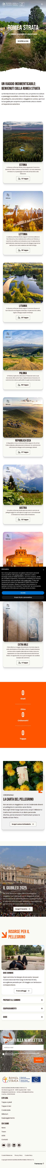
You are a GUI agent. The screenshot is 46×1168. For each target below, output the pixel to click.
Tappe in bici (6, 1106)
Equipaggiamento (8, 1118)
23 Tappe (23, 317)
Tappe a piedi (7, 1102)
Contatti (5, 1139)
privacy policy (19, 575)
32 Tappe (23, 519)
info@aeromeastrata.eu (9, 1092)
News (4, 1128)
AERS (3, 1135)
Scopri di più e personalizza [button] (23, 597)
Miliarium (5, 1114)
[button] (43, 569)
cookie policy (28, 580)
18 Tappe (23, 250)
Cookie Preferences (7, 1155)
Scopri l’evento (23, 909)
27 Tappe (23, 452)
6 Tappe (23, 662)
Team (4, 1132)
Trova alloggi (23, 991)
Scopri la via (23, 41)
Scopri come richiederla (23, 824)
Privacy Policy (10, 1055)
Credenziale (6, 1110)
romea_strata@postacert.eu (25, 1092)
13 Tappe (23, 178)
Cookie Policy (28, 1155)
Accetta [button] (23, 593)
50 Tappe (23, 385)
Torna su (39, 1164)
